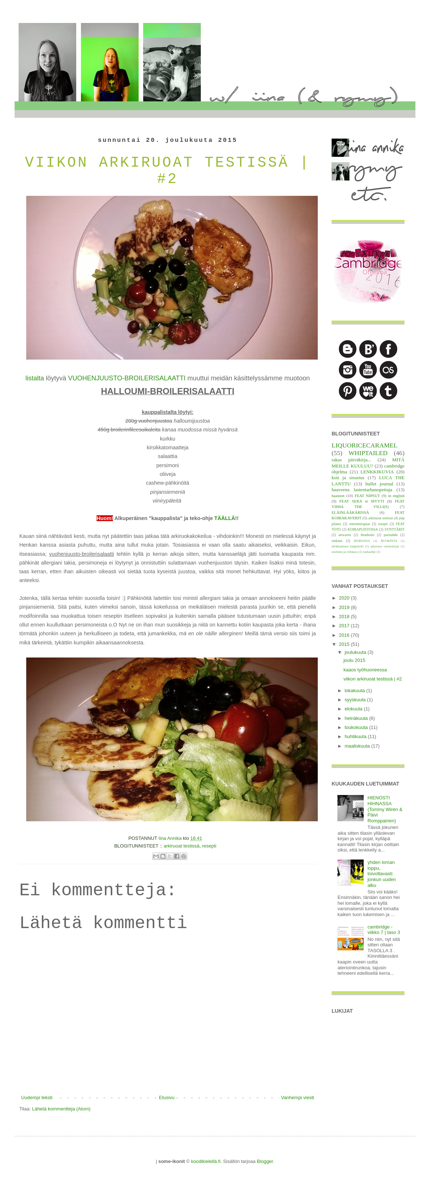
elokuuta (354, 708)
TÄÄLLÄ (224, 518)
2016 (345, 635)
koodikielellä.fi (205, 1161)
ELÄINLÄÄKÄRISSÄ (350, 512)
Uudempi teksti (36, 1097)
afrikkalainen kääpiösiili (347, 546)
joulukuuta (356, 652)
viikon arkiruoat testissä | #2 (372, 679)
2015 (345, 644)
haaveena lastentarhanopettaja (362, 489)
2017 (345, 625)
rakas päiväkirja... (351, 459)
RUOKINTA (389, 541)
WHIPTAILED (367, 453)
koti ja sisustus (348, 477)
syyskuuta (356, 699)
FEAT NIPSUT (367, 495)
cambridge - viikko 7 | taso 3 (383, 929)
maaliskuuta (358, 746)
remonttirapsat (359, 524)
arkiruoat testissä (181, 846)
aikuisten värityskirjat (385, 546)
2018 (345, 616)
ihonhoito (367, 535)
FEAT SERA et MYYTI (361, 501)
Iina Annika (171, 838)
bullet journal (379, 483)
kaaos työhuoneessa (365, 669)
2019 (345, 607)
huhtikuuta (356, 736)
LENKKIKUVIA (377, 471)
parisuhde (391, 535)
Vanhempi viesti (297, 1097)
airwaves (345, 535)
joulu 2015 (354, 660)
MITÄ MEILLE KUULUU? (368, 462)
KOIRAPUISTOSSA (363, 529)
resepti (209, 846)
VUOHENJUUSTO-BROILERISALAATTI (126, 378)
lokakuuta (355, 690)
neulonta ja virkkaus (344, 552)
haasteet (338, 495)
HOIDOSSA (362, 541)
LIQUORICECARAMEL (365, 445)
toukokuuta (357, 727)
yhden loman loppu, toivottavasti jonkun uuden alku (381, 874)
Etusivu (167, 1097)
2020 (345, 598)
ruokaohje (369, 552)
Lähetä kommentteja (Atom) (61, 1109)
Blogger (265, 1161)
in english (396, 495)
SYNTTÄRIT (394, 529)
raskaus (337, 541)
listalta (35, 378)
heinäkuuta (357, 718)
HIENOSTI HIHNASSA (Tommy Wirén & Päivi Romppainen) (384, 809)
